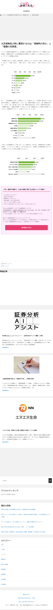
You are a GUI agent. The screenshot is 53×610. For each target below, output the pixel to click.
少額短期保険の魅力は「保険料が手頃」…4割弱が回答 (20, 379)
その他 (3, 550)
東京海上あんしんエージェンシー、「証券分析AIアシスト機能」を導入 (25, 336)
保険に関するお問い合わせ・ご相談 (26, 599)
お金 (2, 545)
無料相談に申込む (26, 228)
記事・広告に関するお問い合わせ (26, 602)
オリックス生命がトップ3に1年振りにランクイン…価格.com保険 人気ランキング (24, 523)
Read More (5, 347)
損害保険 (3, 575)
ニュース (9, 264)
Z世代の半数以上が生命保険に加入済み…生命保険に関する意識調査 (20, 510)
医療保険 (3, 570)
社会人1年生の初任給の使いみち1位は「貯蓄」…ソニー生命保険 (19, 527)
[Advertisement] (26, 30)
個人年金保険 (5, 565)
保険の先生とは (26, 595)
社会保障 (3, 585)
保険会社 (3, 560)
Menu (26, 11)
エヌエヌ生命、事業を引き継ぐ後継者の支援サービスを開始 (21, 431)
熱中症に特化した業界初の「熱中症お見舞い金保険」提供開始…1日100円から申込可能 (26, 532)
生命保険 (3, 580)
